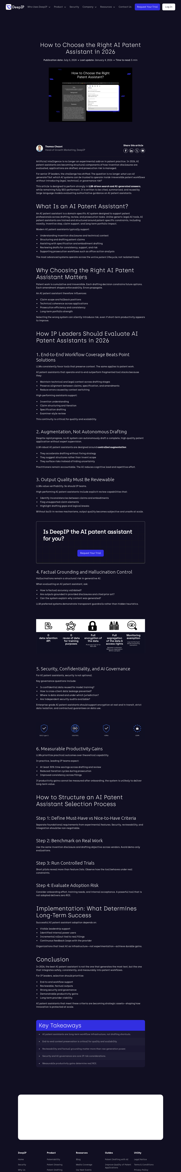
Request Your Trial (147, 7)
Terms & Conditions (144, 1165)
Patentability (53, 1159)
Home (21, 1159)
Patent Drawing (54, 1165)
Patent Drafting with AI (116, 1159)
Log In (168, 7)
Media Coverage (84, 1165)
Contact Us (125, 7)
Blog (78, 1159)
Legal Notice (140, 1159)
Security (74, 7)
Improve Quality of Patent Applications (118, 1166)
